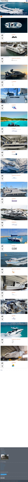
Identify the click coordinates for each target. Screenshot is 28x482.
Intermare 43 (3, 197)
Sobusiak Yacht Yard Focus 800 (6, 244)
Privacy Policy (2, 469)
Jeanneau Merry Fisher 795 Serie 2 (7, 173)
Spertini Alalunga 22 (4, 361)
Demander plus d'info (3, 474)
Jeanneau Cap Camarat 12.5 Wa (6, 337)
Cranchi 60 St (3, 80)
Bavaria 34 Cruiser (4, 314)
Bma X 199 (2, 33)
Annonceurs (2, 463)
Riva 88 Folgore (3, 220)
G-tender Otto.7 (3, 127)
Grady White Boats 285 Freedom (6, 267)
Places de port (2, 467)
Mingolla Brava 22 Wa (4, 150)
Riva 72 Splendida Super (5, 56)
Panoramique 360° (24, 135)
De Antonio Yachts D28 (5, 103)
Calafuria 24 (3, 291)
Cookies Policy (2, 468)
